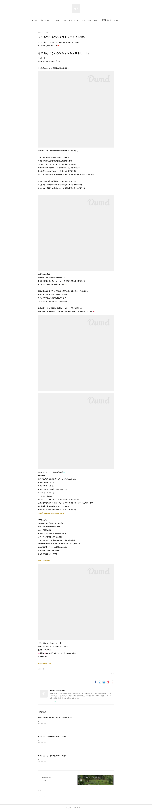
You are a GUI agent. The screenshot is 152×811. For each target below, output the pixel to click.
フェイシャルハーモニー (90, 20)
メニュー (58, 20)
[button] (34, 20)
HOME (34, 20)
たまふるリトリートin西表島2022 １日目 (52, 756)
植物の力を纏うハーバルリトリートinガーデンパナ (55, 717)
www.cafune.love (44, 560)
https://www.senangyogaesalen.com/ (51, 513)
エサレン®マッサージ (71, 20)
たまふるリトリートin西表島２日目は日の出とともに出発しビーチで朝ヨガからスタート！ (64, 740)
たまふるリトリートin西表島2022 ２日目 (52, 737)
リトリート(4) (41, 669)
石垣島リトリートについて (111, 20)
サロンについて (46, 20)
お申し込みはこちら (44, 663)
